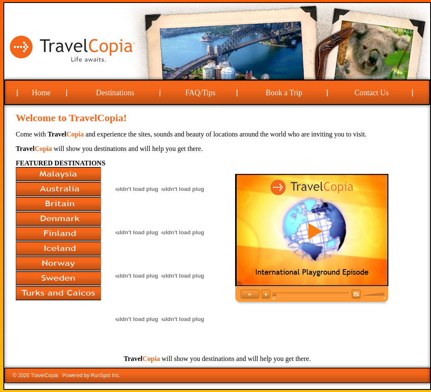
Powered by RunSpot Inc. (91, 375)
